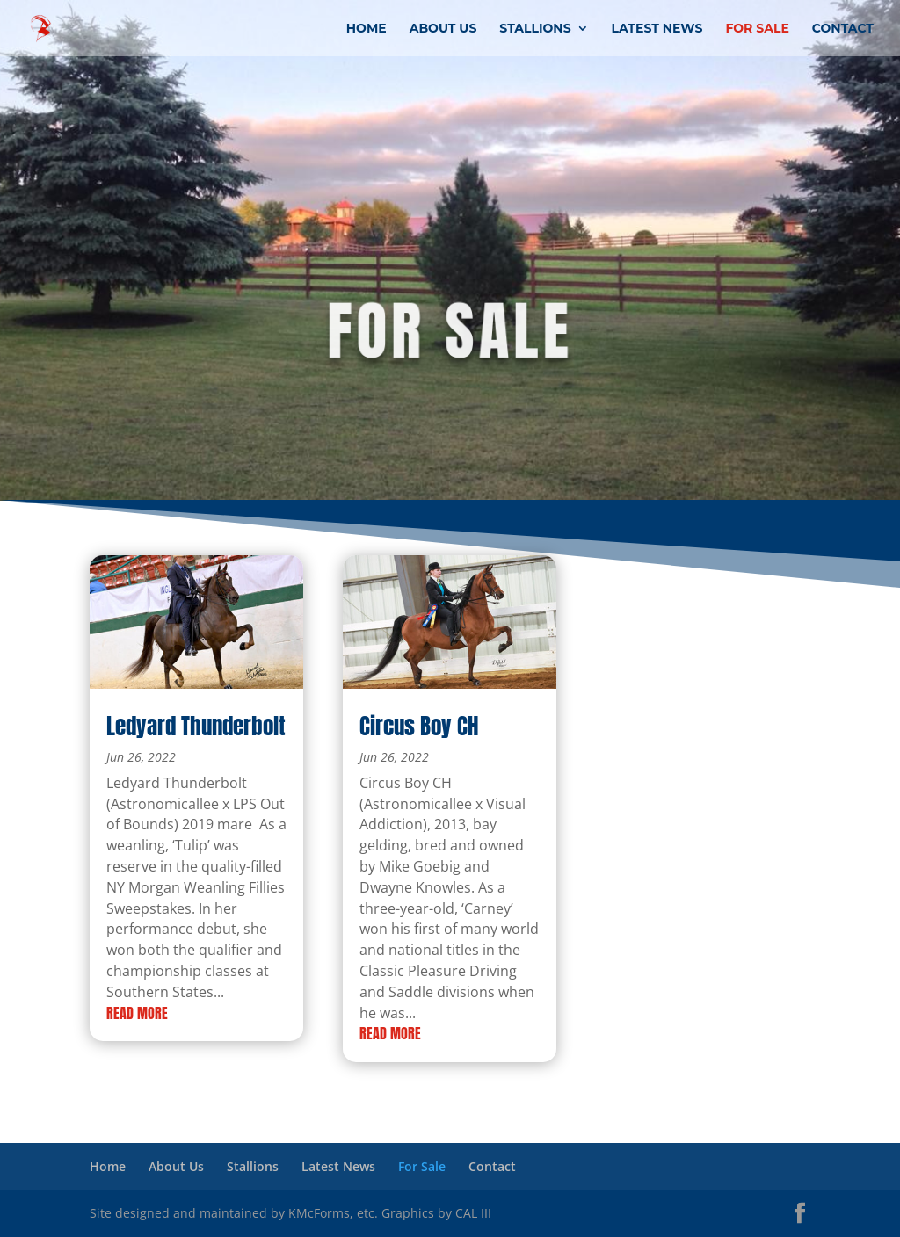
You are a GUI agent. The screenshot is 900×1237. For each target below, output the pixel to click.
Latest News (657, 29)
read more (137, 1013)
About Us (443, 29)
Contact (843, 29)
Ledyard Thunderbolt (196, 726)
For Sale (756, 29)
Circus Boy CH (418, 726)
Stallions (534, 29)
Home (366, 29)
